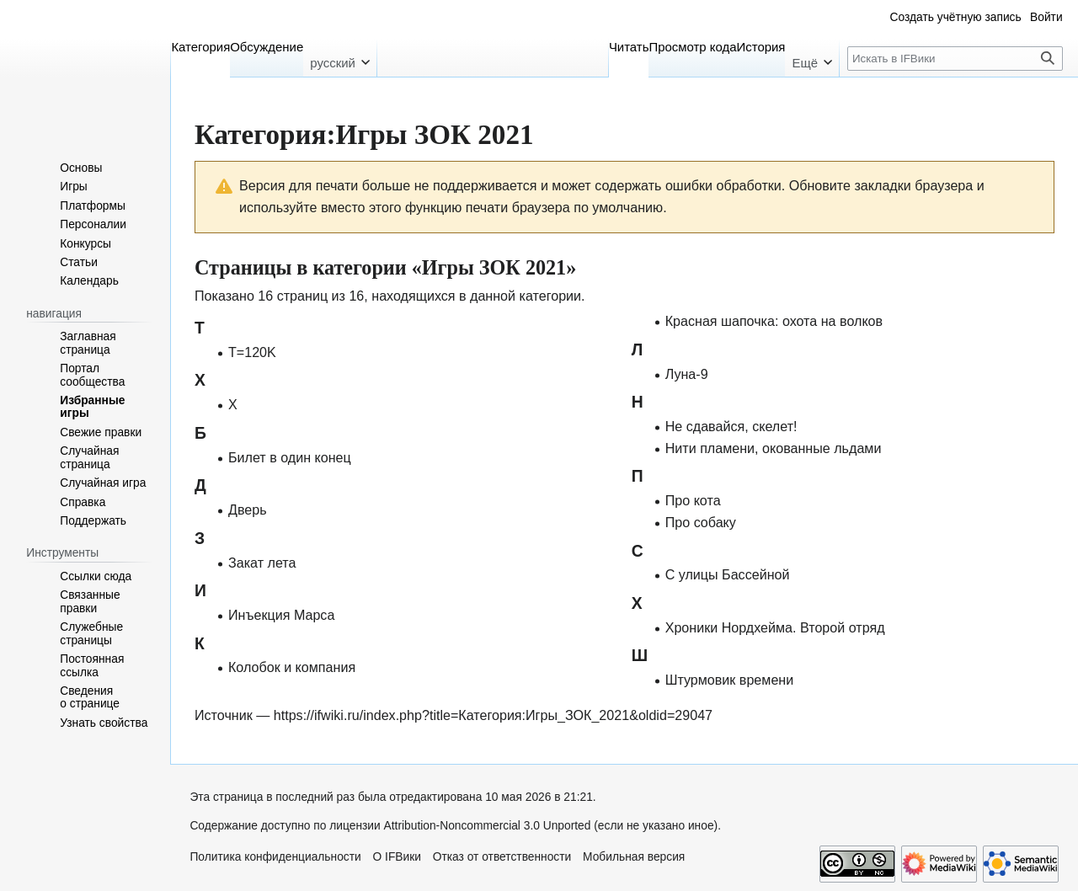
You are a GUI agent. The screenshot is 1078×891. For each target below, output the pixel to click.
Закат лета (262, 562)
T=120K (252, 352)
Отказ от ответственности (502, 857)
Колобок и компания (291, 667)
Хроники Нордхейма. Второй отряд (775, 627)
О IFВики (397, 857)
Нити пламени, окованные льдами (773, 448)
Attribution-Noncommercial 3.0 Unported (487, 825)
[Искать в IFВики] (955, 58)
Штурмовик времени (729, 679)
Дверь (247, 509)
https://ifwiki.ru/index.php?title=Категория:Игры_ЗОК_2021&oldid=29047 (493, 715)
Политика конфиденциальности (274, 857)
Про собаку (700, 522)
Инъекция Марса (281, 614)
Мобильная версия (634, 857)
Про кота (693, 500)
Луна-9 (686, 373)
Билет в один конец (289, 457)
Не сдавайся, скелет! (731, 426)
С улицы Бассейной (727, 574)
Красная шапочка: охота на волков (774, 320)
